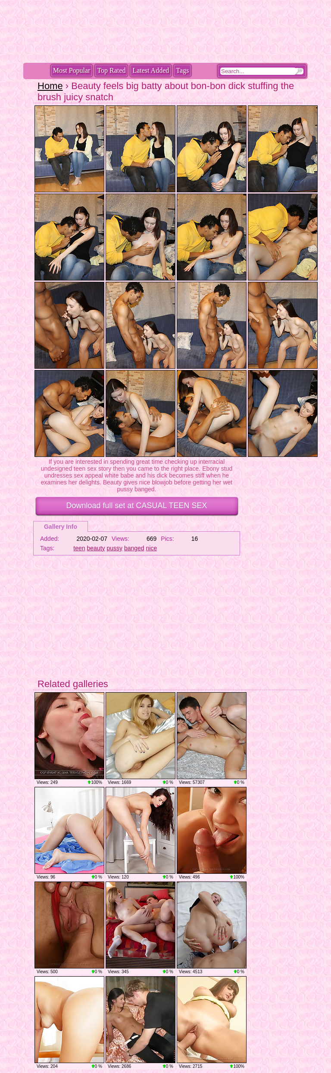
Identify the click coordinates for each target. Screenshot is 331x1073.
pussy (114, 548)
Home (50, 85)
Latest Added (150, 70)
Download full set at (136, 505)
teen (79, 548)
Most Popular (72, 70)
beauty (96, 548)
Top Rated (111, 70)
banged (134, 548)
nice (151, 548)
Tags (182, 70)
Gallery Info (60, 526)
